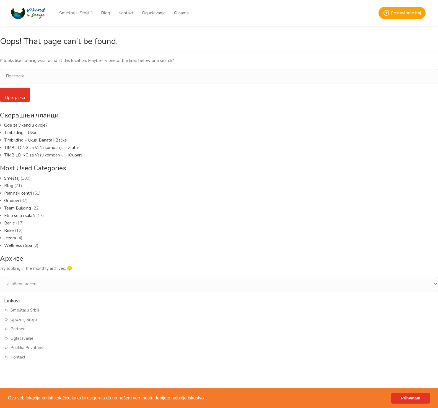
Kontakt (126, 13)
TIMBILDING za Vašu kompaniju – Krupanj (43, 155)
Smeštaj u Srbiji (74, 13)
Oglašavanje (154, 13)
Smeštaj (11, 178)
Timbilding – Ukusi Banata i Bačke (36, 140)
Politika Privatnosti (28, 348)
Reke (9, 230)
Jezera (10, 238)
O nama (181, 13)
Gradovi (11, 200)
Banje (9, 223)
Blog (105, 13)
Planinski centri (18, 193)
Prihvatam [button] (410, 398)
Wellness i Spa (18, 245)
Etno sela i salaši (19, 215)
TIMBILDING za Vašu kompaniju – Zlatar (41, 147)
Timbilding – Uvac (20, 132)
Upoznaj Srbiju (24, 319)
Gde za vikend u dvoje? (26, 125)
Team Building (17, 208)
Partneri (18, 329)
